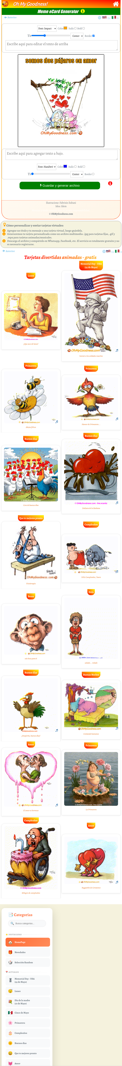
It (118, 18)
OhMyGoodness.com (62, 214)
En (109, 18)
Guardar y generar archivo (60, 185)
